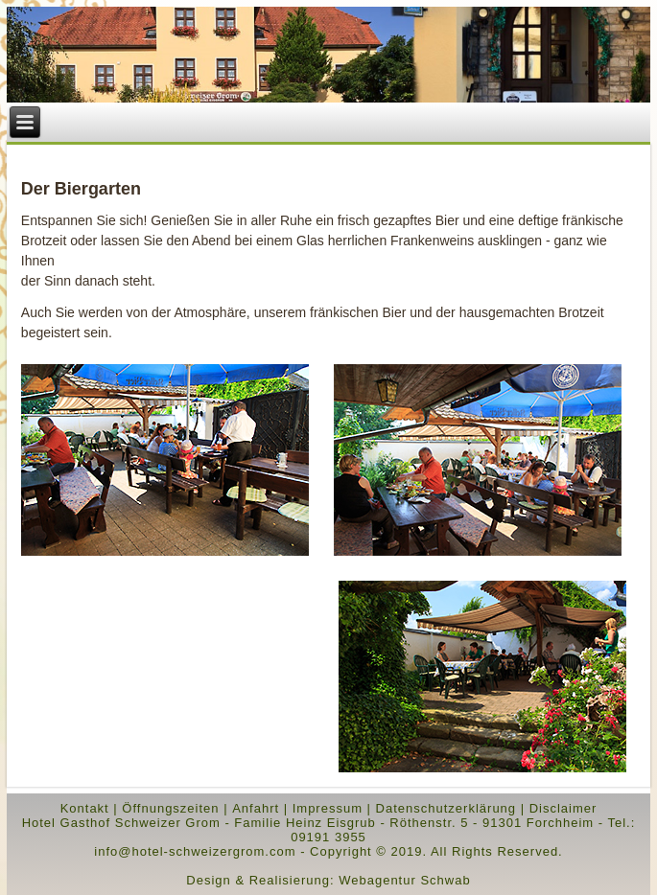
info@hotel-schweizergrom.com (194, 851)
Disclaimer (563, 808)
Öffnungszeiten (170, 808)
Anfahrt (255, 808)
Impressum (328, 808)
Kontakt (84, 808)
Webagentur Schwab (404, 880)
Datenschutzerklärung (446, 808)
